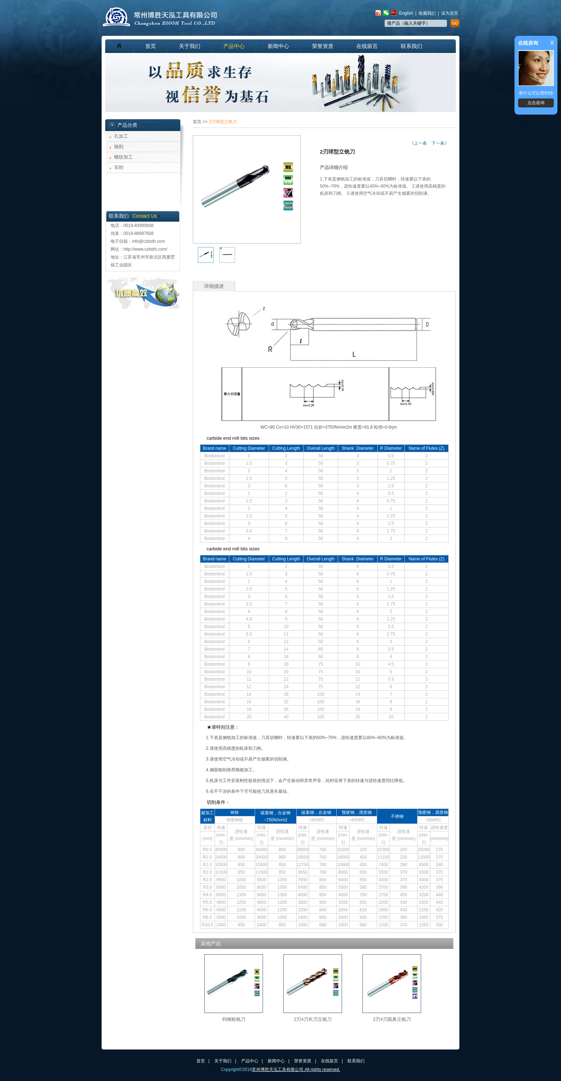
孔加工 (121, 136)
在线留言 (367, 46)
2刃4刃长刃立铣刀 (312, 1019)
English (406, 13)
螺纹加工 (123, 157)
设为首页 (449, 13)
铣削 (118, 146)
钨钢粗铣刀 (233, 1019)
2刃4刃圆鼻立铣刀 (391, 1019)
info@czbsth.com (148, 241)
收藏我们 (427, 13)
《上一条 (418, 143)
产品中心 (234, 46)
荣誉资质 (322, 46)
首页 (150, 46)
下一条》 (440, 143)
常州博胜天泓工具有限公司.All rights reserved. (296, 1069)
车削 (118, 167)
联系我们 (411, 46)
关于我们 (189, 46)
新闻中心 (278, 46)
